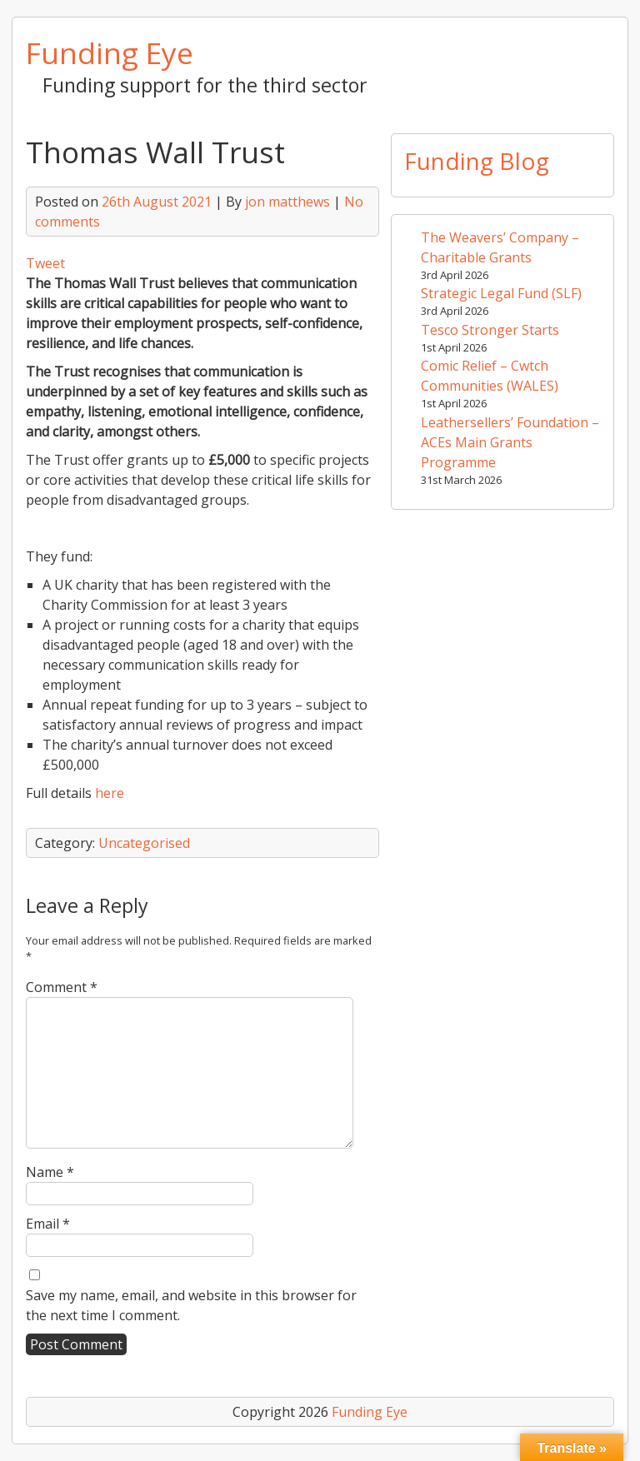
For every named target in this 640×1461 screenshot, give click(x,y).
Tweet (45, 263)
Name (50, 1172)
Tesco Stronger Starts (490, 330)
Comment (62, 987)
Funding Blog (476, 161)
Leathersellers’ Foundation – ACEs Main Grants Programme (510, 442)
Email (48, 1223)
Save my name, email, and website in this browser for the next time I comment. (191, 1305)
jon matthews (287, 201)
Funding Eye (109, 52)
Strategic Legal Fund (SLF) (501, 293)
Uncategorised (144, 843)
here (109, 793)
